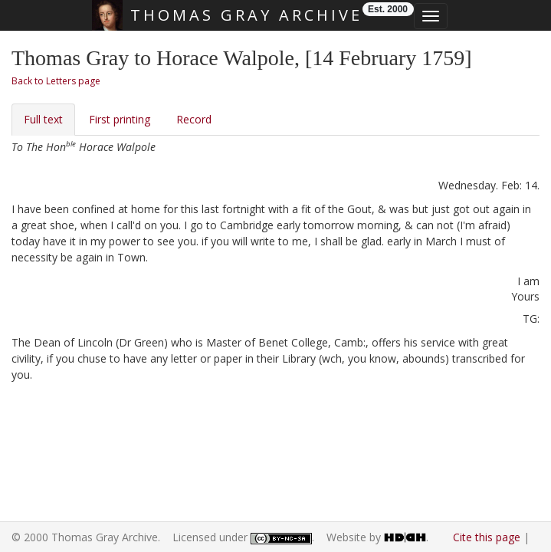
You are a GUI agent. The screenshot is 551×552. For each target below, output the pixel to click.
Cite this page (486, 537)
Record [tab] (194, 119)
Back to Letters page (55, 80)
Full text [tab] (43, 119)
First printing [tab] (119, 119)
